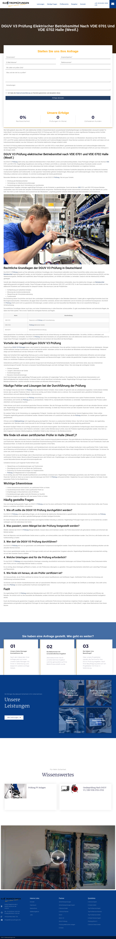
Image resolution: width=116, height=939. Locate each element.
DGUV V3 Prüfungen (18, 347)
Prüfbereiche (64, 4)
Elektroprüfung (19, 421)
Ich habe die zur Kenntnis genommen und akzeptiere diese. (34, 93)
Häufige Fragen (52, 4)
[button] (58, 857)
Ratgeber (74, 4)
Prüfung (14, 162)
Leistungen (40, 4)
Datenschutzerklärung (23, 93)
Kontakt (83, 4)
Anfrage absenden (58, 98)
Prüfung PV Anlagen (37, 787)
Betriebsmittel (8, 274)
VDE (107, 162)
